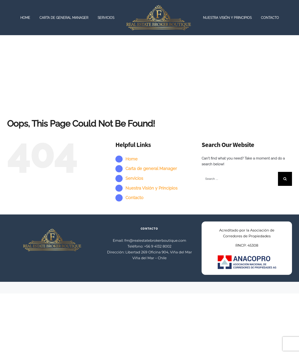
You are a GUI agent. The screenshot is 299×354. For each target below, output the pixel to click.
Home (131, 159)
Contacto (134, 197)
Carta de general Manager (151, 168)
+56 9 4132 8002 (157, 246)
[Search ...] (240, 179)
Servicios (134, 178)
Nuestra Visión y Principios (151, 188)
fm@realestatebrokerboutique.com (155, 240)
